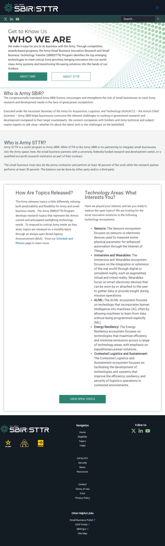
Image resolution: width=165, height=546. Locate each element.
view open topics (82, 399)
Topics (82, 441)
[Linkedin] (11, 19)
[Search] (158, 19)
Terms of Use (82, 489)
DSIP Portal (82, 524)
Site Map (82, 533)
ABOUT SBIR (27, 76)
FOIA (82, 493)
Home (82, 432)
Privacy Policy (82, 498)
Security (82, 462)
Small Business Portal (82, 520)
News (82, 467)
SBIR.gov (83, 529)
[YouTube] (17, 19)
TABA (82, 445)
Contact (82, 484)
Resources (82, 471)
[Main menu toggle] (157, 8)
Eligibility (82, 436)
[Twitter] (5, 19)
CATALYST (82, 458)
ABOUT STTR (71, 76)
